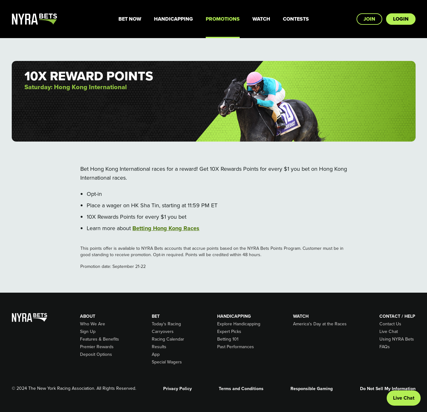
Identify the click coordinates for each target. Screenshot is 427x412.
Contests (296, 19)
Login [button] (401, 19)
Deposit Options (96, 354)
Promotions (223, 19)
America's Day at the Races (320, 324)
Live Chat (388, 331)
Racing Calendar (168, 339)
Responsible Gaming (311, 388)
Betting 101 (227, 339)
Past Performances (235, 346)
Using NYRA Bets (396, 339)
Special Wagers (167, 362)
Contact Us (390, 324)
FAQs (384, 346)
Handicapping (173, 19)
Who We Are (92, 324)
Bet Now (129, 19)
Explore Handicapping (238, 324)
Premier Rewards (97, 346)
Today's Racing (166, 324)
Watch (261, 19)
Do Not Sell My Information (388, 388)
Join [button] (369, 19)
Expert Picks (229, 331)
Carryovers (163, 331)
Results (159, 346)
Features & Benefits (99, 339)
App (156, 354)
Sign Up (88, 331)
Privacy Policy (177, 388)
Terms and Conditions (241, 388)
